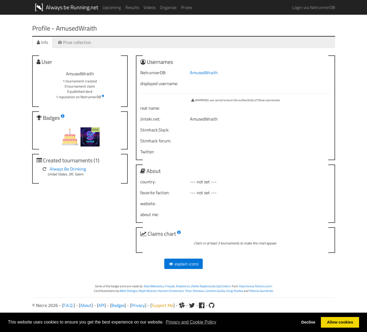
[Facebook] (202, 305)
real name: (150, 108)
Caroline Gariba (215, 290)
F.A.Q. (68, 305)
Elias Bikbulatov (154, 286)
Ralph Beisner (147, 290)
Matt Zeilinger (128, 290)
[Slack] (182, 305)
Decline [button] (308, 322)
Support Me (162, 305)
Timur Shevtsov (194, 290)
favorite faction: (154, 192)
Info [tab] (42, 42)
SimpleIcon (182, 286)
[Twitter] (192, 305)
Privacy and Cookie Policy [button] (191, 322)
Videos (150, 7)
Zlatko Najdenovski (203, 286)
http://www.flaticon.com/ (255, 286)
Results (132, 7)
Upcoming (112, 7)
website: (148, 203)
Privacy (138, 305)
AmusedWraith (204, 72)
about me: (149, 214)
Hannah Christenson (170, 290)
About (85, 305)
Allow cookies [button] (340, 322)
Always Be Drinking (68, 169)
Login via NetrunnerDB (313, 7)
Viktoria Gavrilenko (261, 290)
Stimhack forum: (155, 140)
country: (148, 181)
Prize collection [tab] (74, 42)
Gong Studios (234, 290)
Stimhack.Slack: (154, 130)
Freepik (169, 286)
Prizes (186, 7)
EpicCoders (223, 286)
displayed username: (159, 83)
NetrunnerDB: (153, 72)
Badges (117, 305)
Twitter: (147, 151)
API (101, 305)
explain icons (183, 264)
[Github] (211, 305)
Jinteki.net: (150, 119)
